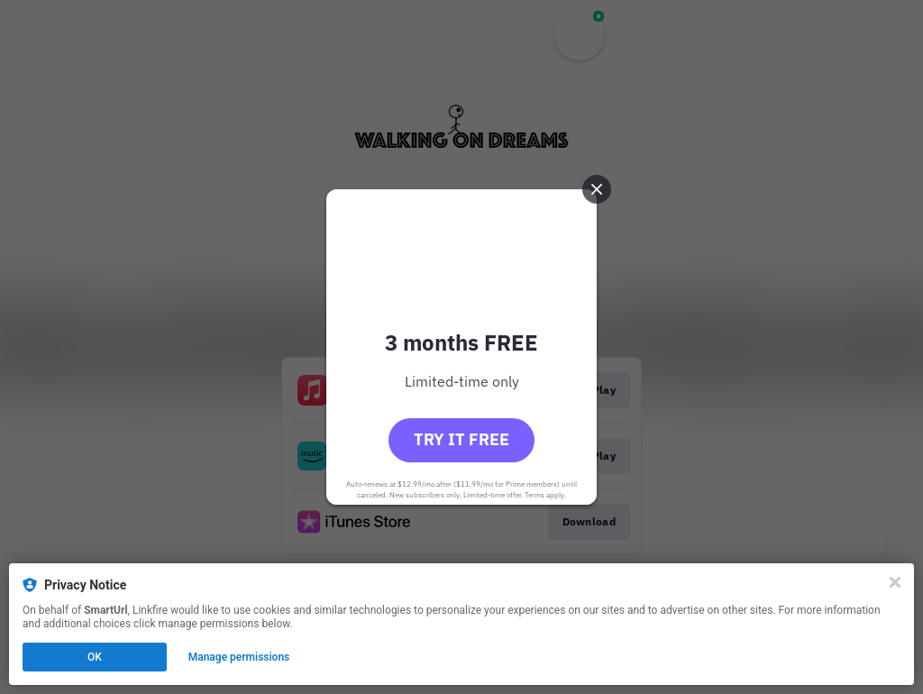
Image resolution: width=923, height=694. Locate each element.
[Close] (895, 582)
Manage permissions (239, 657)
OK (94, 657)
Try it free (461, 439)
